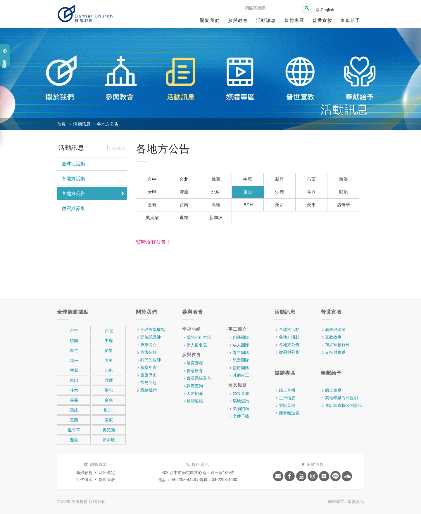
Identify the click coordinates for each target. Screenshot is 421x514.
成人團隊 (241, 345)
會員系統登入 (199, 378)
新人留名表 (197, 345)
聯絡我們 (148, 390)
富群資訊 (356, 501)
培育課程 (195, 363)
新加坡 (215, 217)
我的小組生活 (199, 337)
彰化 (343, 192)
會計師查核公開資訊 (343, 405)
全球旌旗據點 (152, 329)
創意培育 (195, 370)
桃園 (215, 179)
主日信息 (287, 397)
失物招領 (241, 408)
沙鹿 (279, 192)
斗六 (311, 192)
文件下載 (241, 416)
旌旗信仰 (148, 352)
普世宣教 (322, 20)
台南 (184, 204)
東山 (247, 192)
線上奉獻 (333, 390)
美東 (311, 204)
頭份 (343, 179)
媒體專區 (294, 20)
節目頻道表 (289, 413)
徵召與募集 (73, 208)
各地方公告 (108, 123)
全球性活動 (73, 163)
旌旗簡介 (148, 344)
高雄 (215, 204)
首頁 (61, 123)
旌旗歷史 (148, 375)
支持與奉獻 (335, 352)
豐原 (184, 192)
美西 (279, 204)
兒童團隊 (241, 360)
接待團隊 (241, 367)
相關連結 (195, 401)
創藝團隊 (241, 337)
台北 (184, 179)
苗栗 (311, 179)
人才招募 (195, 393)
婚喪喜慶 (241, 393)
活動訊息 (266, 20)
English (325, 10)
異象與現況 (335, 329)
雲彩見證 (287, 405)
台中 (152, 179)
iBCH (248, 204)
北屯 (215, 192)
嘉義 (152, 204)
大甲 (152, 192)
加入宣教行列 (337, 344)
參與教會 (238, 20)
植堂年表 (148, 367)
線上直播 (287, 390)
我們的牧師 (150, 359)
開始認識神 (150, 337)
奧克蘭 (152, 217)
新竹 (279, 179)
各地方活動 (73, 178)
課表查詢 (195, 385)
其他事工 (241, 375)
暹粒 (184, 217)
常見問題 (148, 382)
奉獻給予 (350, 20)
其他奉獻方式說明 (341, 397)
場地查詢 (241, 401)
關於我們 (210, 20)
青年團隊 (241, 352)
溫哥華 (343, 204)
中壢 (247, 179)
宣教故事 (333, 337)
